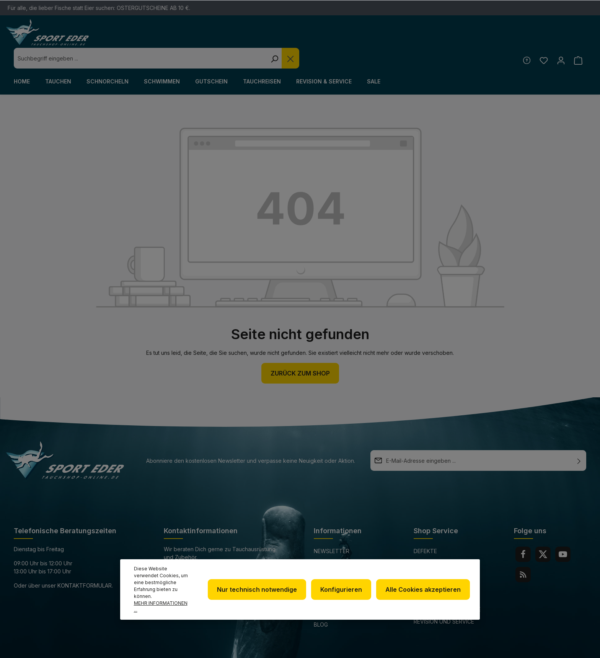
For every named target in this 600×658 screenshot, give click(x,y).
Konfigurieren (344, 596)
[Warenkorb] (578, 39)
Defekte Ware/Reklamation (440, 535)
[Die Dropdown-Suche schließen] (434, 37)
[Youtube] (563, 533)
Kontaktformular (84, 565)
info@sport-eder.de (193, 565)
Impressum (329, 567)
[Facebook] (523, 533)
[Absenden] (579, 439)
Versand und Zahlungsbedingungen (446, 571)
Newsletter (331, 530)
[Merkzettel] (542, 39)
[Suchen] (418, 37)
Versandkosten (402, 648)
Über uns (327, 542)
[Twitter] (543, 533)
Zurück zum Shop (300, 352)
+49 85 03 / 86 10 (186, 550)
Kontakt (426, 553)
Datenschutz (334, 555)
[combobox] (284, 37)
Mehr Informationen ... (163, 610)
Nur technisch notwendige (262, 596)
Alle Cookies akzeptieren (423, 596)
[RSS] (523, 554)
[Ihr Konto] (560, 39)
